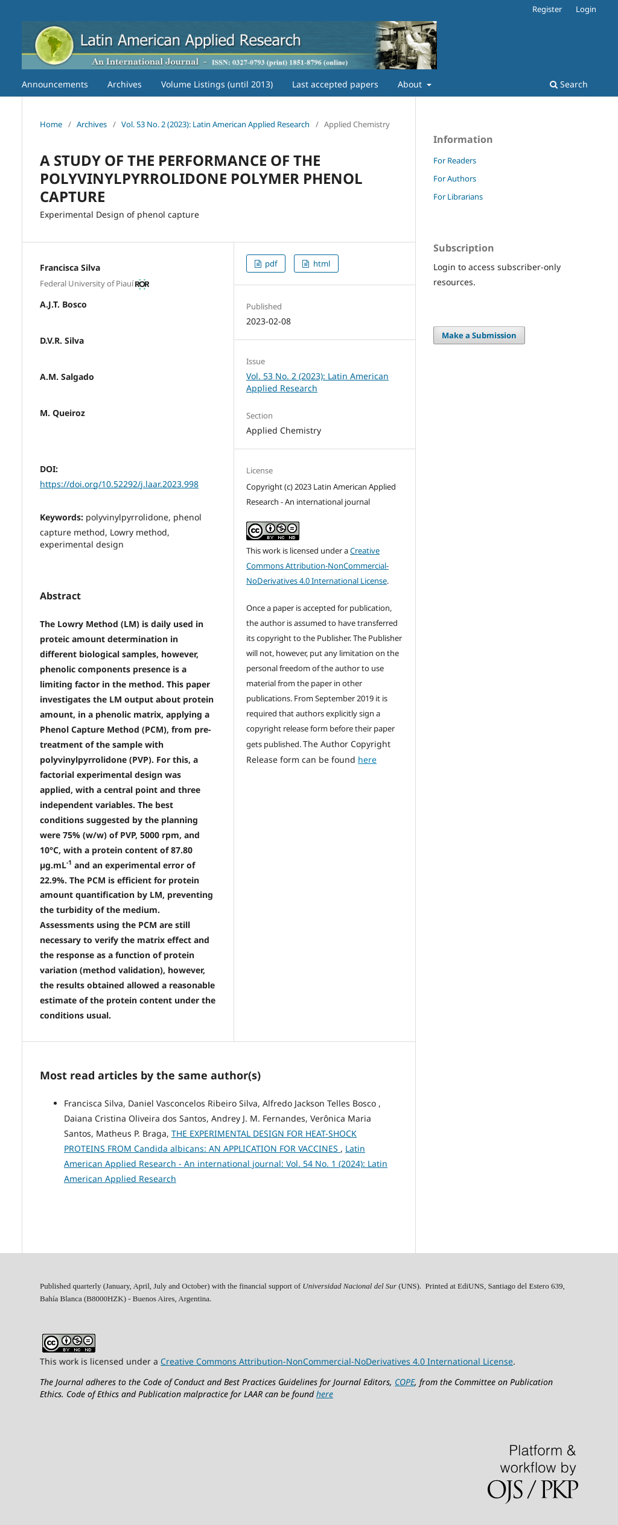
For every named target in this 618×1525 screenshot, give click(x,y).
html (320, 263)
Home (51, 124)
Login (586, 9)
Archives (124, 84)
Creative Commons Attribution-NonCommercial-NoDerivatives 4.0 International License (317, 565)
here (367, 759)
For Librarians (458, 196)
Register (547, 9)
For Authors (454, 178)
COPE (405, 1382)
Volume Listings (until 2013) (217, 84)
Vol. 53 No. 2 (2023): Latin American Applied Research (215, 124)
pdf (270, 263)
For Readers (454, 160)
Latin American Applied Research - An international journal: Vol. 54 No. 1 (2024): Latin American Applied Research (225, 1163)
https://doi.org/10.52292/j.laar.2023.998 (119, 484)
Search (569, 84)
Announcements (55, 84)
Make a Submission (479, 335)
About (411, 84)
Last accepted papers (335, 84)
